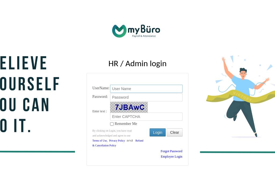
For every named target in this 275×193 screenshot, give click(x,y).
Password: (100, 97)
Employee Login (171, 156)
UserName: (101, 88)
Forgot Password (171, 151)
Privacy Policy (117, 140)
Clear (174, 132)
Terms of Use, (99, 140)
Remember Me (123, 123)
